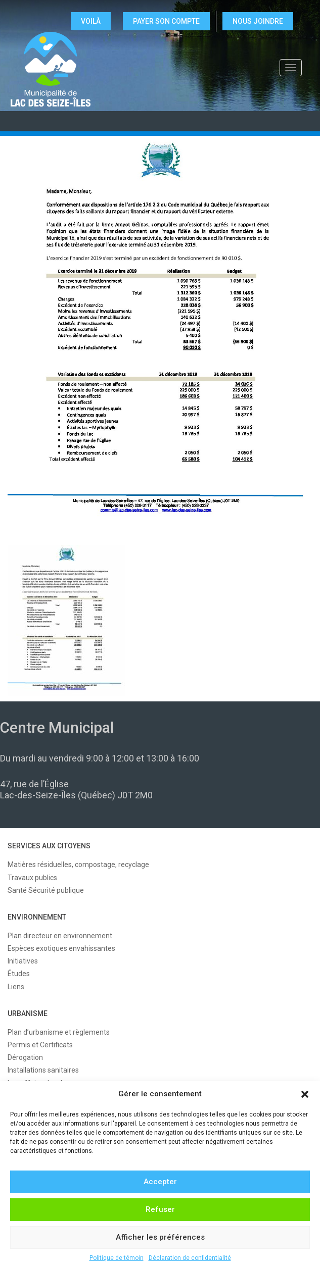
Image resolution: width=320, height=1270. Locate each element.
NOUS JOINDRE (258, 21)
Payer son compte (166, 21)
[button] (305, 1094)
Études (19, 974)
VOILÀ (91, 21)
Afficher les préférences (160, 1237)
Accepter (160, 1181)
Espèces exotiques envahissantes (61, 948)
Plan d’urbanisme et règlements (59, 1032)
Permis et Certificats (40, 1045)
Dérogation (25, 1057)
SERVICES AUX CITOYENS (49, 846)
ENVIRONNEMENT (37, 917)
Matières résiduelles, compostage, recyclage (78, 864)
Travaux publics (32, 878)
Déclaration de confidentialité (190, 1257)
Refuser (160, 1209)
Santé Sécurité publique (46, 890)
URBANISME (28, 1013)
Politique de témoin (116, 1257)
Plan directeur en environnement (60, 936)
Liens (16, 987)
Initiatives (23, 961)
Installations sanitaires (43, 1070)
